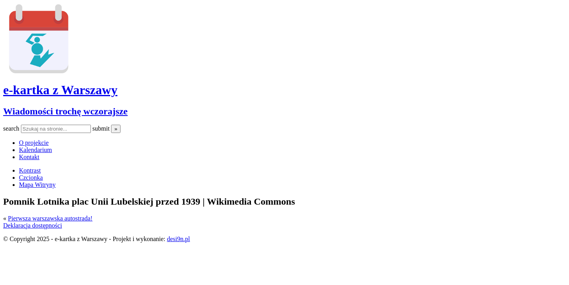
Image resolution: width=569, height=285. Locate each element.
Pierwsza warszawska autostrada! (50, 218)
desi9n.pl (178, 239)
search (12, 128)
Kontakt (29, 157)
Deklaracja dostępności (32, 225)
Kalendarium (35, 149)
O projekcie (34, 142)
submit (101, 128)
